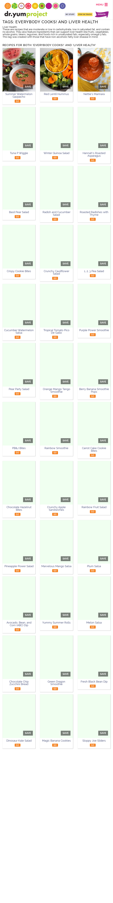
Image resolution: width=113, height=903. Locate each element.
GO (17, 101)
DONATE (102, 14)
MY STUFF (70, 14)
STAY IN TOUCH (85, 14)
